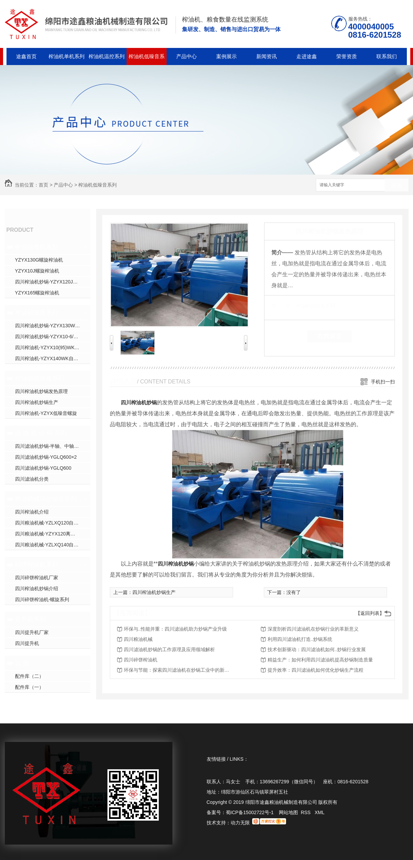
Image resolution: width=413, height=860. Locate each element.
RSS (306, 812)
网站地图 (288, 812)
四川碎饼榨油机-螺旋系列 (42, 599)
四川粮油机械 (138, 639)
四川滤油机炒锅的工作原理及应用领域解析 (169, 649)
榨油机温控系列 (107, 56)
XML (319, 812)
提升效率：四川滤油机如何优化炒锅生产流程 (315, 670)
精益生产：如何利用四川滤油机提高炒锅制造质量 (320, 659)
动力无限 (240, 822)
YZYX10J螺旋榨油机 (37, 271)
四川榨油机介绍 (32, 512)
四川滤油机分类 (32, 479)
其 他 (22, 663)
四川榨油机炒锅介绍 (36, 588)
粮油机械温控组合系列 (46, 498)
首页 (43, 185)
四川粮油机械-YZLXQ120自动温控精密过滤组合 (52, 523)
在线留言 (329, 336)
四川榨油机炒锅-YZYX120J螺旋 (49, 281)
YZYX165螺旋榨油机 (37, 292)
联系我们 (386, 56)
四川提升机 (27, 643)
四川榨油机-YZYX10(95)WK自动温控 (52, 347)
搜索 (396, 185)
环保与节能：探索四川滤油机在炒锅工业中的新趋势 (178, 670)
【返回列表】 (370, 613)
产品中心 (186, 56)
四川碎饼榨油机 (140, 659)
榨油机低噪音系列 (147, 59)
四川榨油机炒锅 (139, 402)
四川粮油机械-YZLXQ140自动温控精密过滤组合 (52, 544)
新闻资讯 (266, 56)
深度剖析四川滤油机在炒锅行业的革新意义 (313, 629)
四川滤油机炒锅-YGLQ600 (43, 468)
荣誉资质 (346, 56)
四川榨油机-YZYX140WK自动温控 (51, 358)
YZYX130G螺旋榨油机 (39, 260)
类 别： (283, 305)
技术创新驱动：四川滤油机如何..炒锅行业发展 (317, 649)
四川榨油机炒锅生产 (36, 402)
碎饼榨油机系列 (36, 564)
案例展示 (226, 56)
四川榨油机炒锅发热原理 (41, 391)
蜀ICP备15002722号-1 (250, 812)
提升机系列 (30, 619)
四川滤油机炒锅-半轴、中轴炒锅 (49, 446)
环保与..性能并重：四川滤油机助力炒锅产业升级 (175, 629)
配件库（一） (29, 687)
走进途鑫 (306, 56)
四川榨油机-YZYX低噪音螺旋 (46, 413)
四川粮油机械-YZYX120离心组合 (50, 533)
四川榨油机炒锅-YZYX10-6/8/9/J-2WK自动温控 (52, 336)
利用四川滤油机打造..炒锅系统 (300, 639)
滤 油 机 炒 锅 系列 (41, 433)
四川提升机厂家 (32, 632)
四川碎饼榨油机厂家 (36, 577)
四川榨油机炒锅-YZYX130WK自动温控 (52, 325)
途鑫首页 (26, 56)
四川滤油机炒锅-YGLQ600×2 (46, 457)
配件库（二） (29, 676)
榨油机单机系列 (67, 56)
